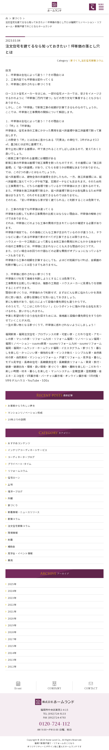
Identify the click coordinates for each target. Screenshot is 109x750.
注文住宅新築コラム (92, 60)
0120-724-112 (54, 723)
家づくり (75, 60)
